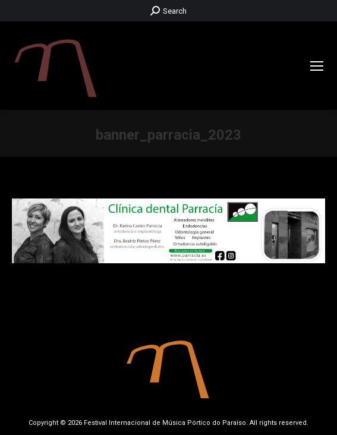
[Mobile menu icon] (316, 66)
